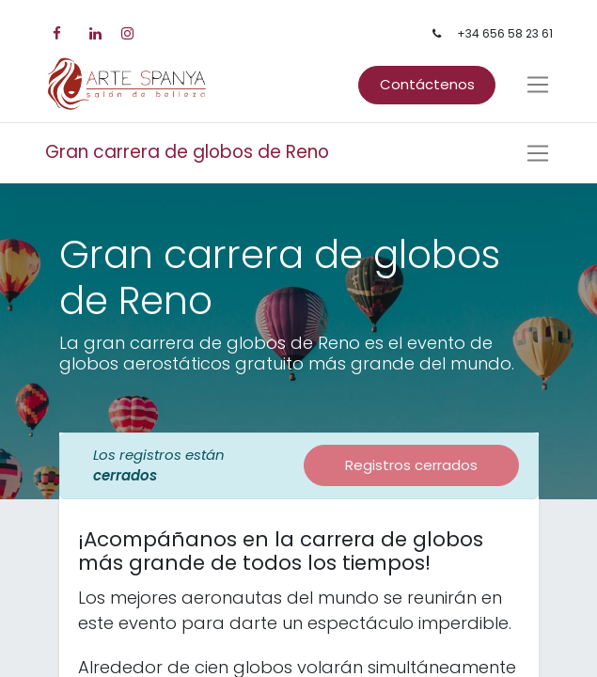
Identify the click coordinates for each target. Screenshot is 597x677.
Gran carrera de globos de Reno (187, 152)
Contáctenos (427, 84)
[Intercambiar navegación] (538, 153)
